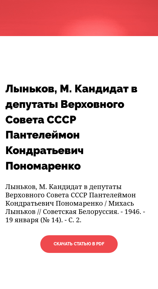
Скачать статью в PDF (79, 243)
